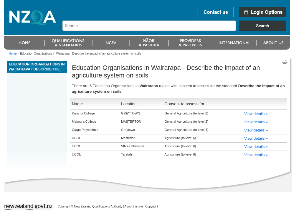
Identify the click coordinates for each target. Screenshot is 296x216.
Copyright (151, 206)
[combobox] (177, 29)
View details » (256, 114)
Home (13, 53)
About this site (134, 206)
